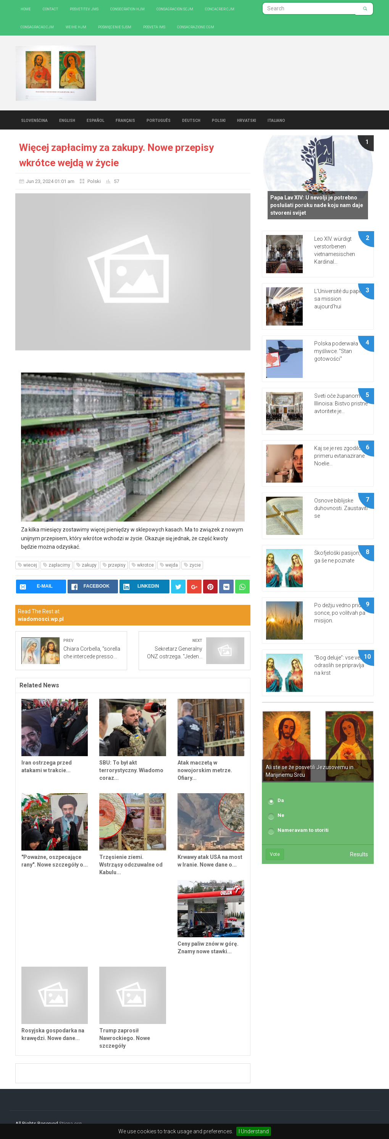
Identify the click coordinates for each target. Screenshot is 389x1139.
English (67, 120)
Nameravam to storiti (303, 830)
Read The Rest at (41, 615)
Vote (275, 854)
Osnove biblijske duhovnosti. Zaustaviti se (341, 508)
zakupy (86, 565)
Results (359, 854)
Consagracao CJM (37, 26)
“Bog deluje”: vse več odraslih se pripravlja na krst (339, 665)
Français (125, 120)
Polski (219, 120)
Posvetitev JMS (84, 8)
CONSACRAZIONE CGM (195, 26)
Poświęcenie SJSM (114, 26)
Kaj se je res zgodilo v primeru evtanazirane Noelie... (339, 456)
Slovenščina (34, 120)
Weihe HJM (76, 26)
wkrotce (142, 565)
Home (26, 8)
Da (281, 800)
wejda (169, 565)
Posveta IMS (154, 26)
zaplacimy (56, 565)
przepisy (114, 565)
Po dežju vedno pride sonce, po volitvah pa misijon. (339, 613)
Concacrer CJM (219, 8)
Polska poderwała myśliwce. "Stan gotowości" (336, 351)
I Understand (254, 1131)
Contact (50, 8)
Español (95, 120)
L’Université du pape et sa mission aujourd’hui (340, 298)
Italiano (276, 120)
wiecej (27, 565)
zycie (192, 565)
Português (159, 120)
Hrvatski (246, 120)
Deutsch (191, 120)
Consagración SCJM (175, 8)
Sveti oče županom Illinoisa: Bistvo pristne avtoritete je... (341, 403)
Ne (281, 815)
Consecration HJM (127, 8)
